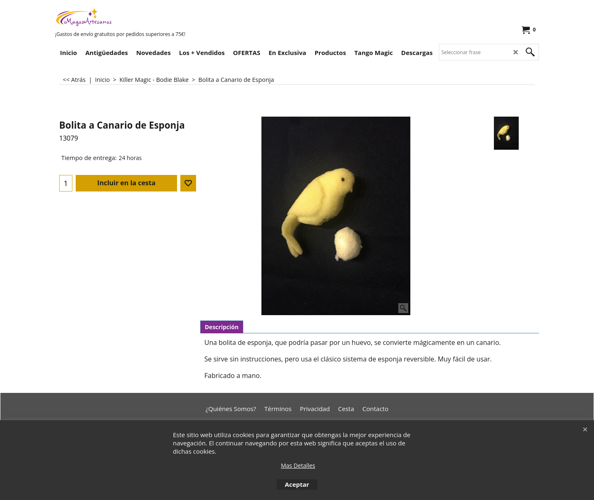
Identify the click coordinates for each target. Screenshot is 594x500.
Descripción (222, 327)
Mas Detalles (298, 465)
